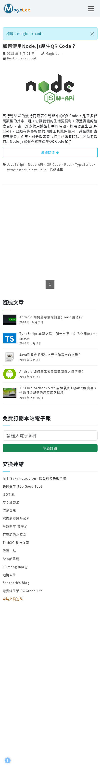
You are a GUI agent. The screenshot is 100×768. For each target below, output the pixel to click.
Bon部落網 (11, 558)
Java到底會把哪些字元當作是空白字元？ (50, 354)
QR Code (54, 164)
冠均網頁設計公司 (16, 518)
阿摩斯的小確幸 (14, 534)
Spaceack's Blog (16, 582)
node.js (40, 169)
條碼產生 (56, 169)
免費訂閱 (50, 448)
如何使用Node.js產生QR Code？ (39, 46)
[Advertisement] (50, 232)
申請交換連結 (13, 598)
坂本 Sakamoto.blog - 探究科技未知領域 (34, 478)
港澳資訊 (9, 510)
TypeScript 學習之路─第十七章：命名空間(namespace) (58, 335)
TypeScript (84, 164)
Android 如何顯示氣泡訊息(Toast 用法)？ (51, 317)
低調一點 (9, 550)
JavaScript (28, 58)
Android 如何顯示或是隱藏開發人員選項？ (52, 371)
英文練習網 (11, 502)
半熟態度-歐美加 (15, 526)
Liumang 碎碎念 (15, 566)
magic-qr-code (19, 169)
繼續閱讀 (50, 152)
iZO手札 (9, 494)
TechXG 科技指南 (16, 542)
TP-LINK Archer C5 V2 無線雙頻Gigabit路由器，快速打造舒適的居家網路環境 (58, 390)
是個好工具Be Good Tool (22, 486)
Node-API (35, 164)
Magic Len (54, 53)
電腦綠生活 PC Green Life (23, 590)
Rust (11, 58)
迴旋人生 (9, 574)
